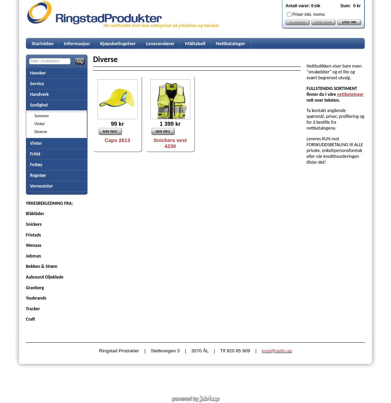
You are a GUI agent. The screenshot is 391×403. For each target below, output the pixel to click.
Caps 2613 (117, 140)
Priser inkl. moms (308, 14)
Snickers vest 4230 (170, 143)
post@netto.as (277, 350)
